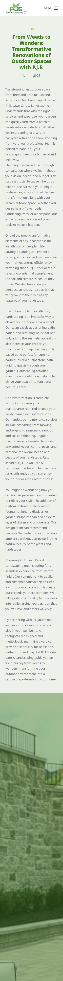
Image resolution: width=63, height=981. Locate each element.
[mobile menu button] (56, 8)
